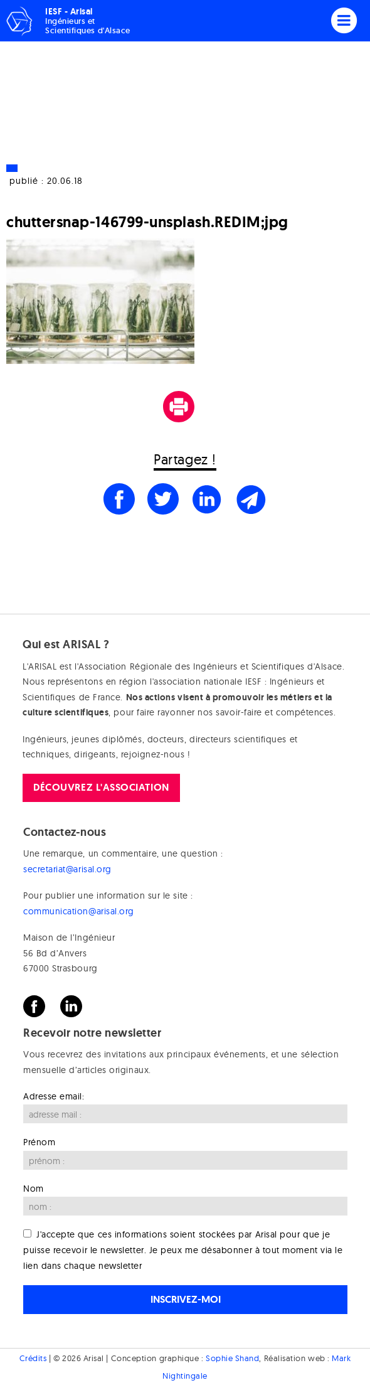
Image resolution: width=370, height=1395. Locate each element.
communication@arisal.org (78, 911)
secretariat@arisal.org (67, 869)
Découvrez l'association (101, 787)
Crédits (33, 1358)
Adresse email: (54, 1096)
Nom (33, 1188)
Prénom (39, 1142)
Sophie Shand (232, 1358)
